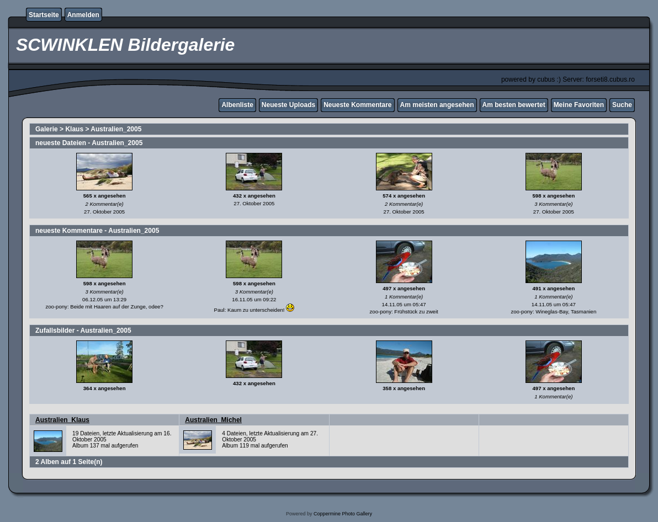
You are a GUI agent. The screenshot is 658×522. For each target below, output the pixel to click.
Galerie (46, 129)
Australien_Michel (213, 420)
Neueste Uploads (288, 105)
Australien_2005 (116, 129)
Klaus (74, 129)
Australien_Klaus (62, 420)
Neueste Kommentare (357, 105)
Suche (622, 105)
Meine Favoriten (579, 105)
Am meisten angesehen (437, 105)
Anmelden (83, 15)
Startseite (44, 15)
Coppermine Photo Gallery (343, 513)
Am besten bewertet (513, 105)
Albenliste (237, 105)
